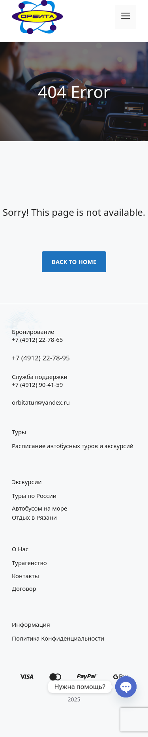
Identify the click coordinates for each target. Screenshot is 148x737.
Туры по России (34, 496)
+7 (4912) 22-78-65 (37, 339)
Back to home (74, 262)
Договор (24, 588)
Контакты (25, 576)
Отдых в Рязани (34, 517)
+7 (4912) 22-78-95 (41, 357)
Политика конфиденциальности (58, 638)
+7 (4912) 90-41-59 (37, 384)
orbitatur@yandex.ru (41, 402)
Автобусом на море (39, 508)
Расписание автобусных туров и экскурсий (72, 446)
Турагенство (29, 563)
